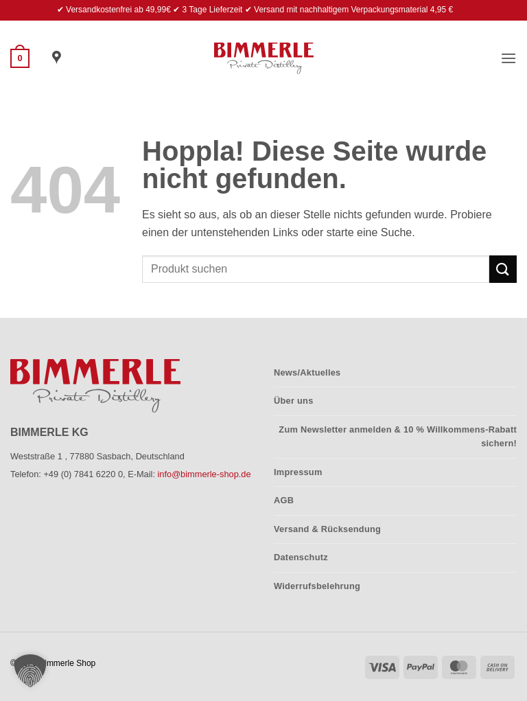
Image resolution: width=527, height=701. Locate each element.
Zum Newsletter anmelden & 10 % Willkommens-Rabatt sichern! (398, 436)
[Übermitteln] (503, 268)
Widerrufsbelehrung (317, 586)
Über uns (294, 400)
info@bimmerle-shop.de (204, 474)
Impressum (298, 472)
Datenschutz (301, 557)
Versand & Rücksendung (327, 529)
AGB (284, 500)
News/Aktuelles (307, 372)
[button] (20, 58)
